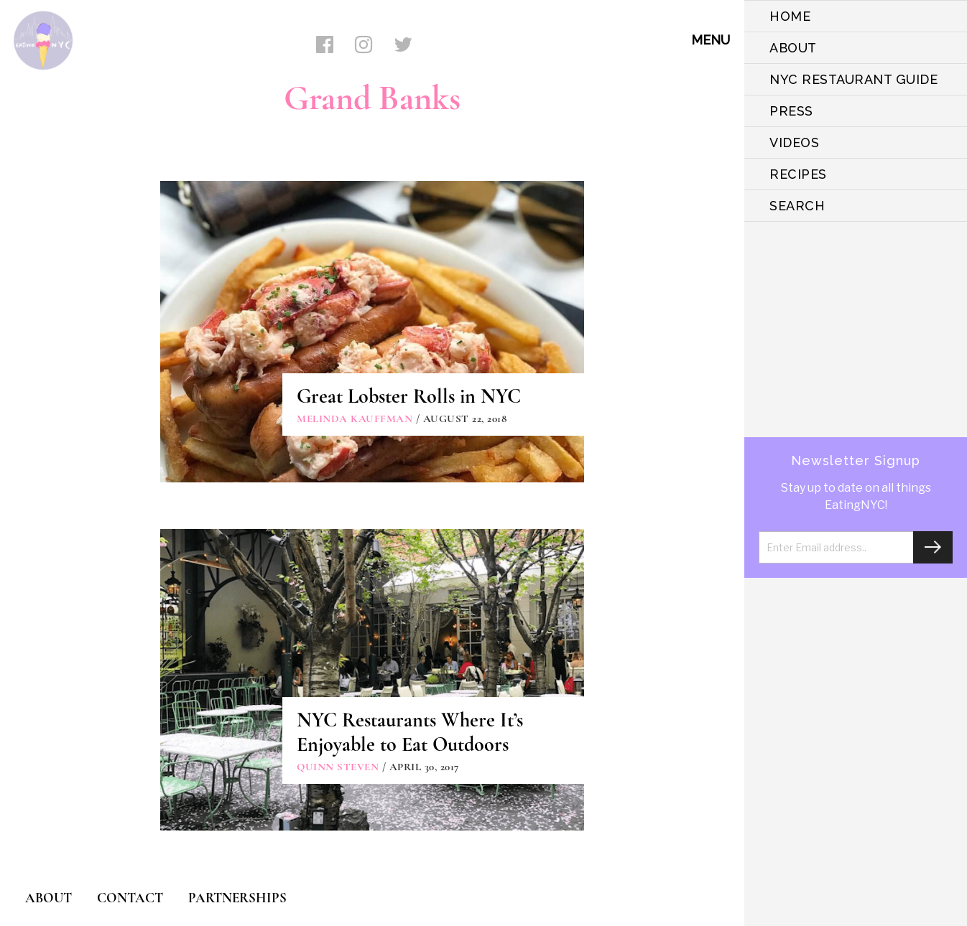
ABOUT (793, 47)
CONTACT (130, 897)
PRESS (791, 110)
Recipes (798, 174)
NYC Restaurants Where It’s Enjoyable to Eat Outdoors (410, 732)
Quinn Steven (338, 766)
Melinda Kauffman (354, 418)
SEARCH (797, 205)
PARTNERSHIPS (237, 897)
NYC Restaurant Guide (853, 79)
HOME (789, 16)
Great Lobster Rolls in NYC (409, 396)
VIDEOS (794, 142)
